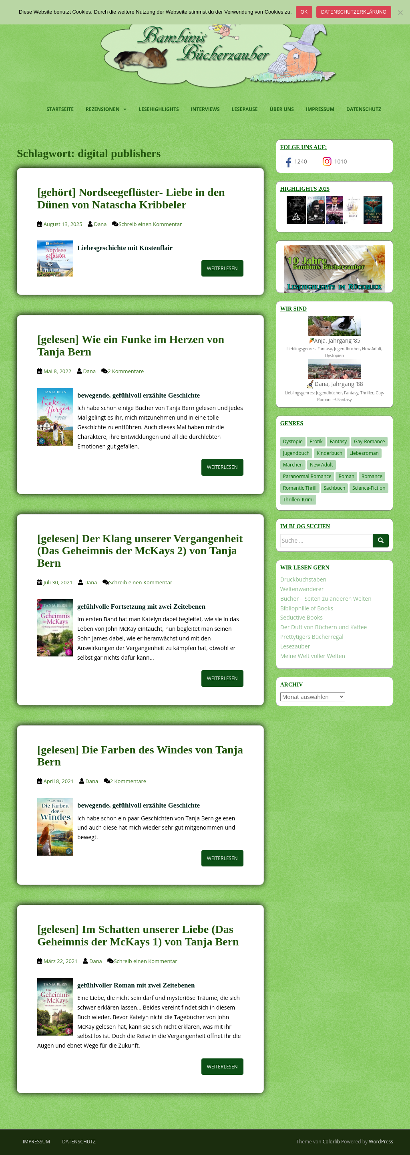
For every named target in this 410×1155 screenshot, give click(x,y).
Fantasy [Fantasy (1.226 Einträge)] (338, 441)
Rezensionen (102, 109)
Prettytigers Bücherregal (312, 636)
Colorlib (331, 1141)
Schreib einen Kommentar (150, 224)
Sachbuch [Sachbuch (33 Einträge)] (334, 488)
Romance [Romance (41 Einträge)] (372, 476)
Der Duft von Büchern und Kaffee (323, 627)
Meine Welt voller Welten (312, 656)
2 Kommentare (126, 371)
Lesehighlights (159, 109)
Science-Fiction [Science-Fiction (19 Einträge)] (369, 488)
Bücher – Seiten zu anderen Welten (326, 598)
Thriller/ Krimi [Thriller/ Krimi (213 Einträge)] (298, 499)
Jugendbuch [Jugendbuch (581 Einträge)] (296, 453)
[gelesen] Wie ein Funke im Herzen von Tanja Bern (130, 345)
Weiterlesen (222, 268)
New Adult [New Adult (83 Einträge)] (321, 464)
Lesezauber (295, 646)
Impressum (320, 109)
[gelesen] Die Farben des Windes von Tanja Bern (140, 755)
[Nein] (400, 12)
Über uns (282, 109)
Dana (100, 224)
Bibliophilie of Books (307, 608)
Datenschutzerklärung (353, 12)
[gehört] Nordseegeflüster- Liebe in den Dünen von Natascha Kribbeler (131, 198)
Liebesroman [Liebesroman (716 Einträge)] (364, 453)
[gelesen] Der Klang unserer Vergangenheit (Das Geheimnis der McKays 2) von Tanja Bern (140, 550)
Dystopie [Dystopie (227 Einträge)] (293, 441)
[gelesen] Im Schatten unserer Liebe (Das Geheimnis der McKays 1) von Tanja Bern (138, 935)
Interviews (205, 109)
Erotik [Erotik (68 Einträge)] (316, 441)
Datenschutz (363, 109)
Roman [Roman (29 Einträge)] (346, 476)
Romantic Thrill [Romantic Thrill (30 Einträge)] (300, 488)
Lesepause (245, 109)
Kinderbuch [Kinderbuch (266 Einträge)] (330, 453)
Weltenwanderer (302, 589)
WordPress (381, 1141)
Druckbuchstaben (303, 579)
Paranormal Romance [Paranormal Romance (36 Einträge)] (307, 476)
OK (304, 12)
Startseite (60, 109)
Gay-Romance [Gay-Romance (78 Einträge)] (369, 441)
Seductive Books (301, 617)
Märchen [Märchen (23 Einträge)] (293, 464)
